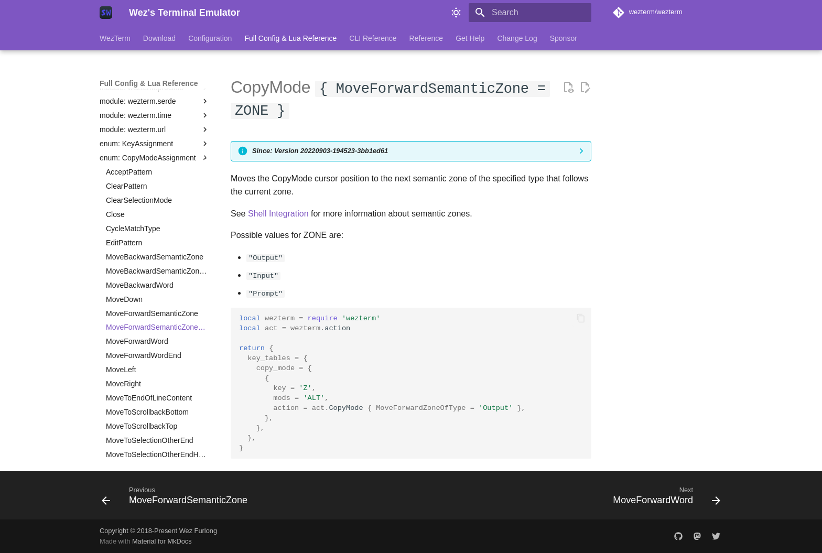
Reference (426, 38)
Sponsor (563, 38)
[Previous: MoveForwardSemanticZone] (177, 498)
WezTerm (115, 38)
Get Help (470, 38)
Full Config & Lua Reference (290, 38)
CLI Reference (372, 38)
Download (159, 38)
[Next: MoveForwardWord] (664, 498)
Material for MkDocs (162, 541)
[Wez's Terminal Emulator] (105, 12)
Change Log (517, 38)
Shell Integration (278, 213)
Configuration (210, 38)
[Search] (530, 12)
